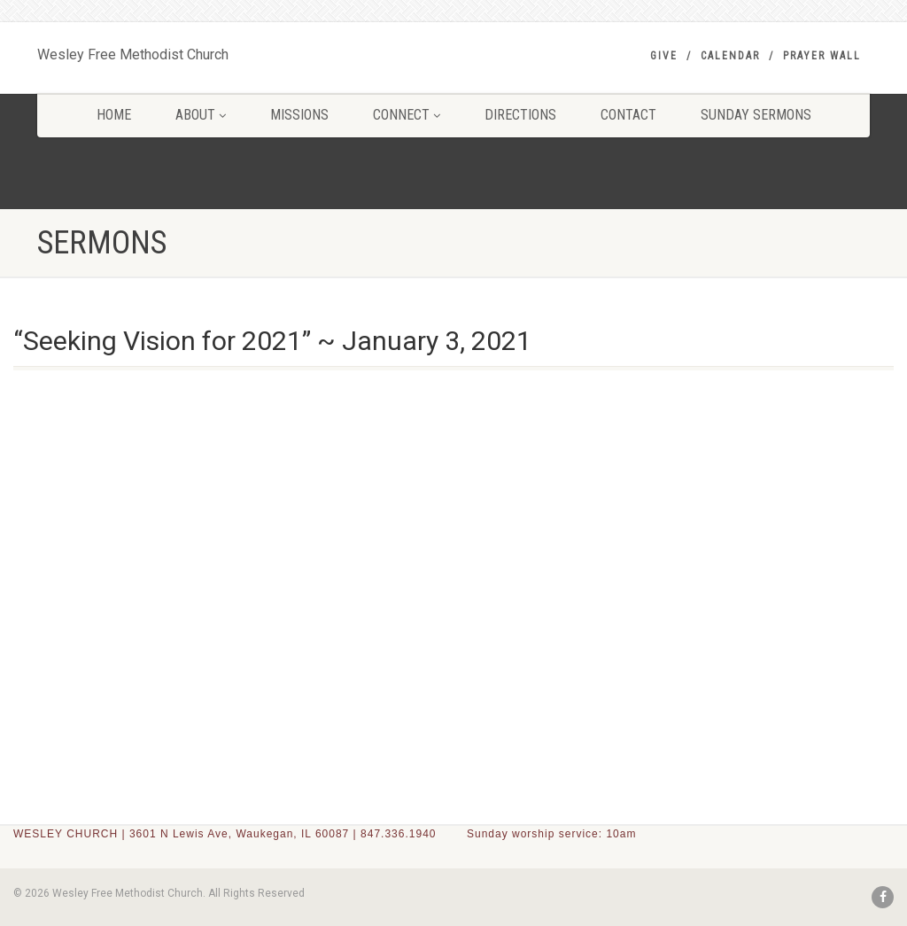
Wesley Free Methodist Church (133, 50)
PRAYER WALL (822, 56)
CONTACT (628, 114)
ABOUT (200, 114)
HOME (114, 114)
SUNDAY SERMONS (756, 114)
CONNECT (406, 114)
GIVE (664, 56)
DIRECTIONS (520, 114)
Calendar (730, 56)
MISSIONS (299, 114)
